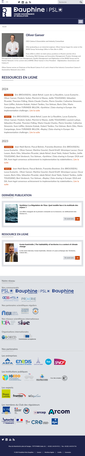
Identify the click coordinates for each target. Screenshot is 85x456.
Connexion (68, 452)
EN (7, 2)
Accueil (4, 26)
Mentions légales (49, 452)
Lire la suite (34, 110)
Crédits (59, 452)
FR (3, 2)
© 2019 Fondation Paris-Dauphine (24, 452)
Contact (39, 452)
